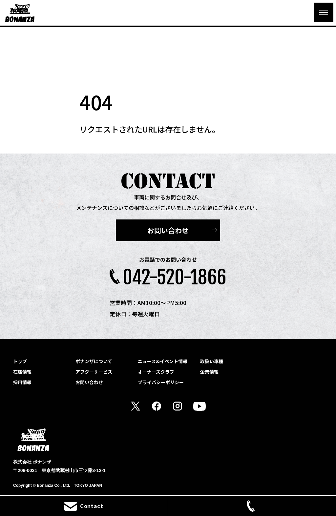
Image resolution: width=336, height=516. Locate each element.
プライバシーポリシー (161, 382)
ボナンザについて (93, 361)
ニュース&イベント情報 (162, 361)
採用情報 (22, 382)
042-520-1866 (174, 277)
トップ (20, 361)
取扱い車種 (211, 361)
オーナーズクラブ (156, 371)
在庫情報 (22, 371)
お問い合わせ (168, 230)
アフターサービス (93, 371)
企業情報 (209, 371)
